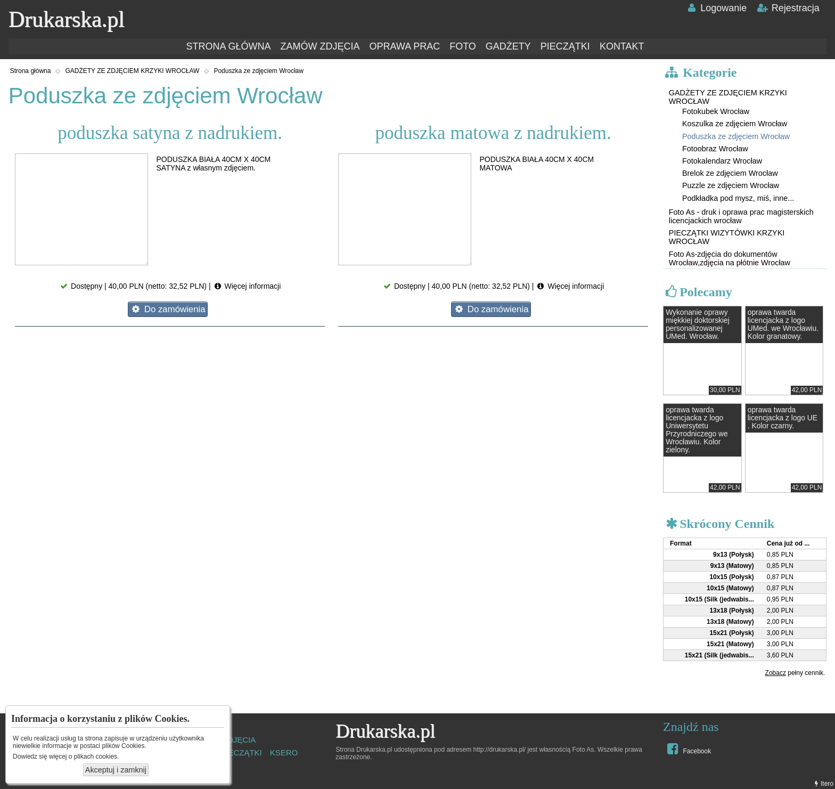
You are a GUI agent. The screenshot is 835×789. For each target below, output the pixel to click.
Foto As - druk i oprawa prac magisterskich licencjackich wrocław (741, 216)
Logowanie (716, 8)
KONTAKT (622, 46)
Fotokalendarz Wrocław (722, 161)
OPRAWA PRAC (404, 46)
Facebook (688, 748)
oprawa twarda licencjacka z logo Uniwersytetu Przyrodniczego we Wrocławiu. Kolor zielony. (697, 430)
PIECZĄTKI (565, 46)
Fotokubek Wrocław (715, 111)
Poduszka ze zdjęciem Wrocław (259, 71)
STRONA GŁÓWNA (228, 46)
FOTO (462, 46)
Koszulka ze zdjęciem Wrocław (734, 123)
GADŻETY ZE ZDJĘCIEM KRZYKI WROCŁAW (132, 71)
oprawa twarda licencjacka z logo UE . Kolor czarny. (782, 418)
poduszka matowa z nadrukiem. (493, 133)
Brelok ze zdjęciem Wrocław (730, 173)
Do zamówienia (167, 309)
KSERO (284, 752)
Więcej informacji (246, 286)
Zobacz (775, 673)
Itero (822, 783)
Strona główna (30, 71)
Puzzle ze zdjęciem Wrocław (730, 185)
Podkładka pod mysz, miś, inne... (738, 198)
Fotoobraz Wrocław (715, 148)
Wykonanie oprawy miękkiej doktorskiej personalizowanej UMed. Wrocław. (698, 324)
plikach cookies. (96, 756)
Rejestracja (787, 8)
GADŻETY (508, 46)
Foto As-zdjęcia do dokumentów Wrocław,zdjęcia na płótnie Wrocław (729, 258)
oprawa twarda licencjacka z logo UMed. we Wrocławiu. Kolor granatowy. (783, 324)
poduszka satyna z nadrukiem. (170, 133)
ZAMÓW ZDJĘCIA (319, 46)
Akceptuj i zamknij (115, 770)
